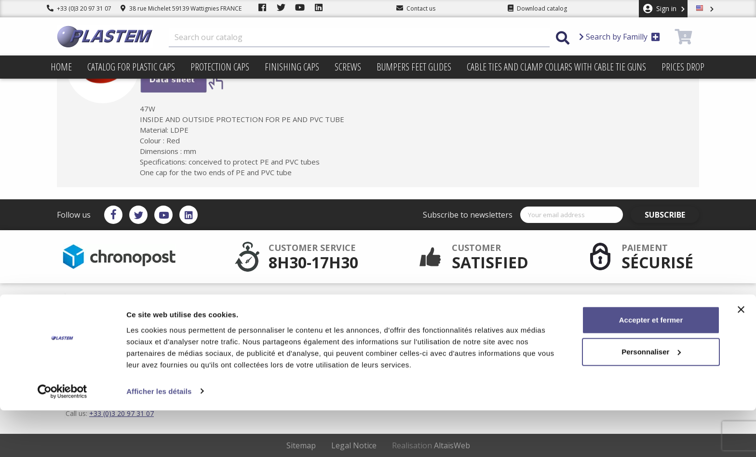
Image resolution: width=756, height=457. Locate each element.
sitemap (411, 322)
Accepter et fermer (651, 367)
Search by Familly (619, 36)
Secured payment (335, 306)
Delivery (411, 299)
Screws (348, 66)
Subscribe (671, 214)
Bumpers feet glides (414, 66)
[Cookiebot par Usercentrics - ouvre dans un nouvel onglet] (62, 438)
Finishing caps (292, 66)
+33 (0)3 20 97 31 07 (79, 8)
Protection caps (219, 66)
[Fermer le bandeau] (741, 356)
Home (61, 66)
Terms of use (418, 306)
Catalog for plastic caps (131, 66)
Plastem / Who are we (341, 329)
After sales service (336, 299)
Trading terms (420, 314)
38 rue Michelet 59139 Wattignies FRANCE (181, 8)
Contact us (415, 329)
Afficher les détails (158, 438)
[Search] (359, 37)
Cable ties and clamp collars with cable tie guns (556, 66)
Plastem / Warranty (337, 314)
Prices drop (683, 66)
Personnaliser (651, 398)
